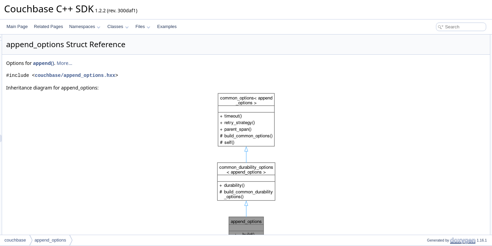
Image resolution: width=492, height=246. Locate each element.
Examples (167, 26)
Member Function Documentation (446, 90)
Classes (117, 26)
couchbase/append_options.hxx (160, 75)
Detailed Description (434, 83)
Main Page (17, 26)
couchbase (15, 240)
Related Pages (48, 26)
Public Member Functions (439, 53)
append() (128, 63)
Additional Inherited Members (442, 75)
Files (143, 26)
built (425, 45)
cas (424, 68)
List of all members (433, 113)
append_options (50, 240)
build (425, 60)
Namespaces (84, 26)
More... (150, 63)
